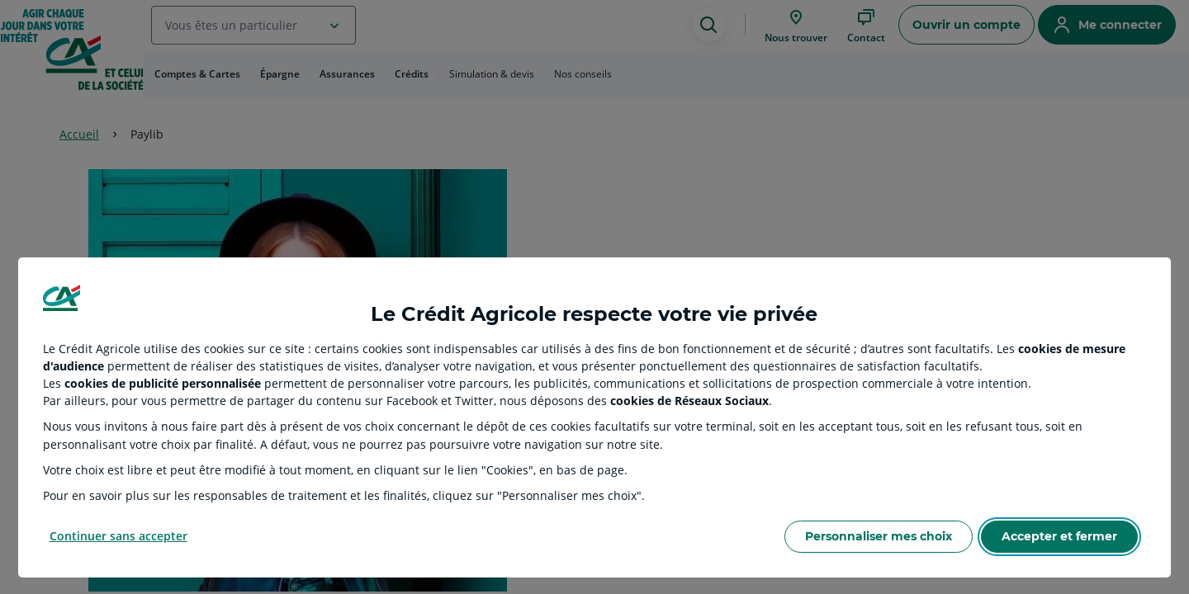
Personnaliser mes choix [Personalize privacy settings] (878, 536)
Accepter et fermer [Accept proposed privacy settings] (1059, 536)
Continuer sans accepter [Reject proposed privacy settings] (118, 536)
